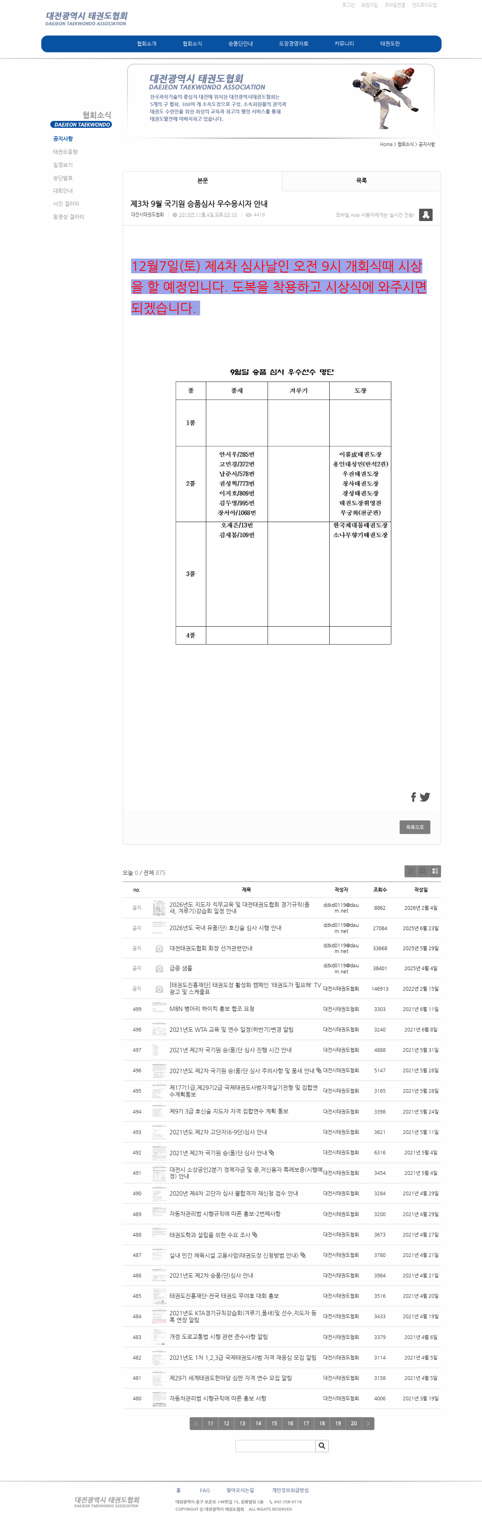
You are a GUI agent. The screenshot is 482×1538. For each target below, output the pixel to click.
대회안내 (63, 191)
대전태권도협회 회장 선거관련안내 (211, 948)
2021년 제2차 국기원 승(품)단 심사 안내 (218, 1153)
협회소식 (192, 43)
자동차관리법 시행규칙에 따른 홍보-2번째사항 (225, 1213)
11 (210, 1423)
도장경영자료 (293, 43)
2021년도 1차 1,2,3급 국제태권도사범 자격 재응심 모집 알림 (243, 1357)
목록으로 (415, 827)
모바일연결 (395, 5)
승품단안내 (240, 43)
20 (354, 1423)
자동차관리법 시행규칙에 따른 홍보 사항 (218, 1398)
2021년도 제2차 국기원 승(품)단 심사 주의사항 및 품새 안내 (242, 1070)
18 (322, 1423)
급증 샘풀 (182, 968)
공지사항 (63, 139)
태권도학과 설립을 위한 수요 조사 (210, 1235)
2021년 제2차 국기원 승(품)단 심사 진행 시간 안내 (231, 1050)
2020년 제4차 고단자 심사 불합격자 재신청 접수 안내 (234, 1193)
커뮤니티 (344, 43)
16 (290, 1423)
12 (226, 1423)
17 (306, 1423)
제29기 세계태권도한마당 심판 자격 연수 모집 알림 (231, 1378)
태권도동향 (65, 152)
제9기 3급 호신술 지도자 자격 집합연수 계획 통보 (229, 1111)
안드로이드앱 (424, 5)
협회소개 (146, 43)
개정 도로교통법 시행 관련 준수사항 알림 (219, 1336)
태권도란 (390, 43)
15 (274, 1423)
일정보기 (63, 165)
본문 (202, 180)
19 (338, 1423)
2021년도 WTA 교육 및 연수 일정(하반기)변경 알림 (232, 1029)
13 (242, 1423)
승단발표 (63, 178)
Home (386, 144)
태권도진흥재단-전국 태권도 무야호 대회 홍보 (224, 1295)
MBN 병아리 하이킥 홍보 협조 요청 (212, 1008)
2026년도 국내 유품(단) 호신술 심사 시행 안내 (225, 927)
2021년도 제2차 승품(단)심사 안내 (211, 1275)
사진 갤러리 (66, 204)
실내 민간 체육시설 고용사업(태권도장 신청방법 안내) (234, 1255)
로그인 (348, 5)
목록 (361, 180)
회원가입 (370, 5)
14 (258, 1423)
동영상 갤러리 (68, 217)
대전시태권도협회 (147, 214)
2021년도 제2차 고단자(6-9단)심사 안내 (218, 1132)
